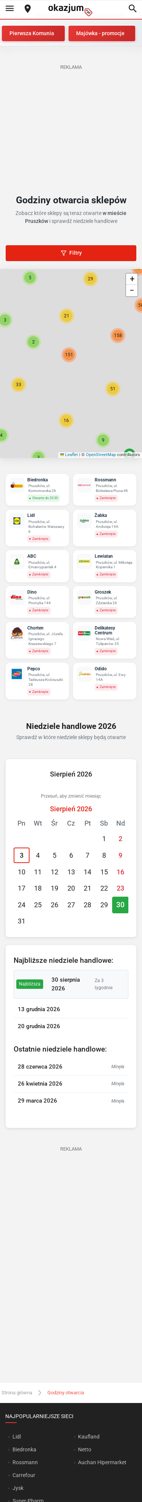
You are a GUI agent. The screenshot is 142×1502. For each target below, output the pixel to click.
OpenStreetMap (101, 454)
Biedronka (24, 1449)
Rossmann (25, 1462)
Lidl (16, 1437)
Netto (84, 1449)
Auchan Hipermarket (102, 1462)
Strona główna (17, 1392)
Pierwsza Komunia (31, 33)
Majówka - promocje (100, 33)
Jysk (17, 1488)
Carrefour (23, 1475)
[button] (33, 342)
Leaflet (69, 454)
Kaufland (89, 1437)
